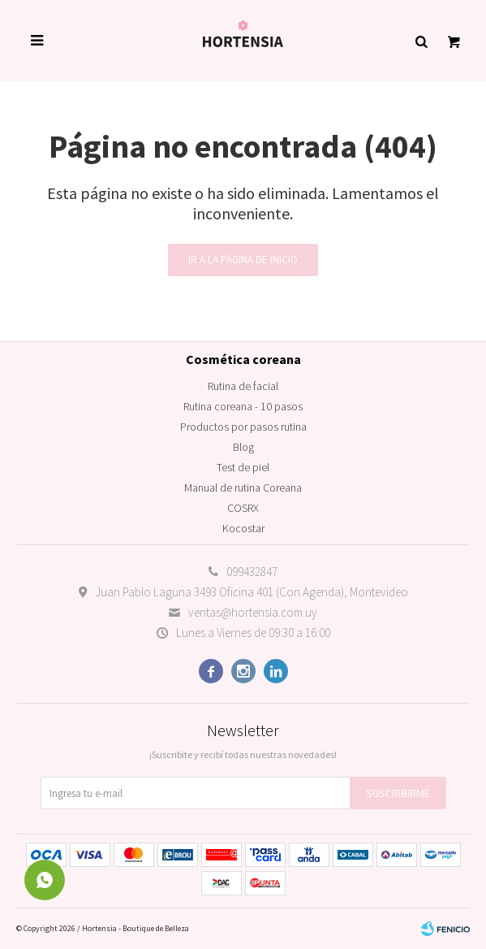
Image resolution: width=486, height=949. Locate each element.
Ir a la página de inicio (243, 259)
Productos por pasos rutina (243, 426)
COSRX (243, 507)
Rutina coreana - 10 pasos (243, 406)
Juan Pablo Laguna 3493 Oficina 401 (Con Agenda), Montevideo (251, 592)
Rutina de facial (243, 386)
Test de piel (243, 467)
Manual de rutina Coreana (243, 487)
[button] (421, 40)
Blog (243, 447)
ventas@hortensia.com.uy (252, 612)
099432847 (251, 571)
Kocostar (243, 528)
